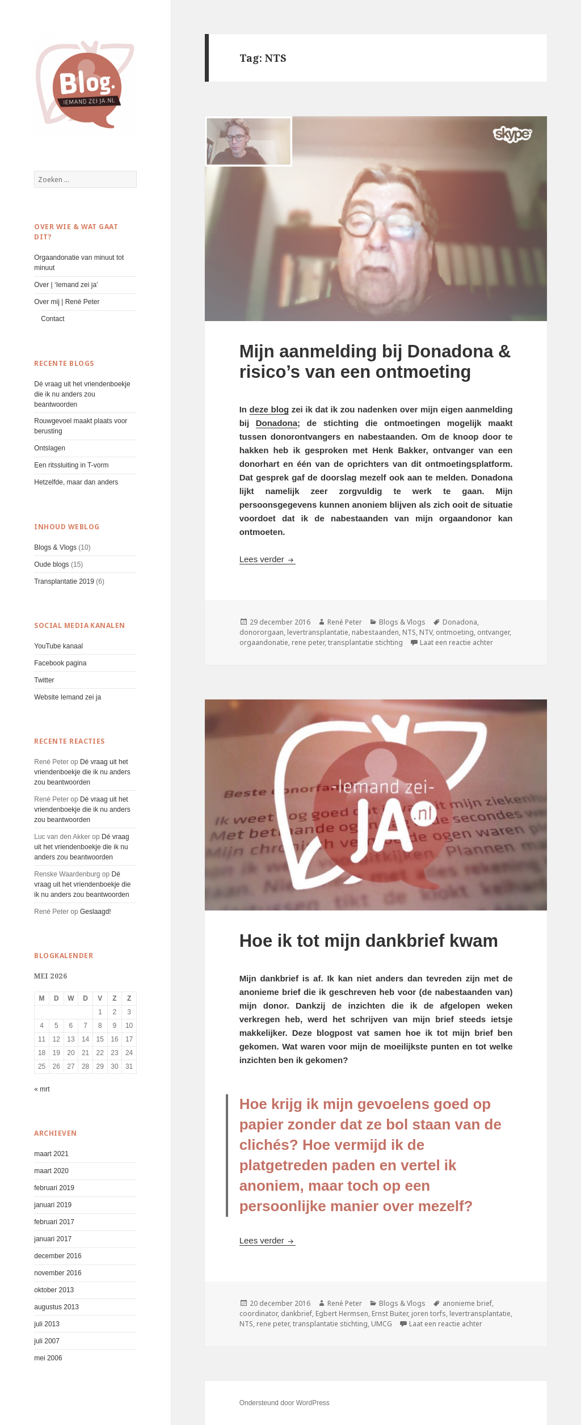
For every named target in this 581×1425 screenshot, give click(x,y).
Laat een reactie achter (456, 642)
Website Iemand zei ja (67, 697)
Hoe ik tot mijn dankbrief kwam (368, 941)
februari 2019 (54, 1188)
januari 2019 (52, 1205)
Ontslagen (49, 448)
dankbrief (296, 1313)
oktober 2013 (54, 1290)
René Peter (344, 622)
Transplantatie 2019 (64, 581)
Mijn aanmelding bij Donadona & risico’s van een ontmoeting (375, 362)
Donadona (276, 423)
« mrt (41, 1089)
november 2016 (57, 1273)
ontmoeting (455, 632)
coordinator (258, 1313)
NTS (409, 632)
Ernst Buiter (390, 1313)
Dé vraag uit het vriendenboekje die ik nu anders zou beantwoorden (82, 394)
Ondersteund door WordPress (284, 1403)
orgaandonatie (263, 642)
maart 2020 (51, 1171)
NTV (425, 632)
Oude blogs (51, 564)
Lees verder (267, 559)
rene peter (308, 642)
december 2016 (57, 1256)
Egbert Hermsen (341, 1313)
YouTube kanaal (58, 646)
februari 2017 (54, 1222)
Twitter (44, 680)
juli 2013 (47, 1324)
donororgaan (261, 632)
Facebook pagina (60, 663)
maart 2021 (51, 1154)
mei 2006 (48, 1358)
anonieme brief (467, 1303)
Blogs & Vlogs (55, 547)
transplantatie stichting (365, 642)
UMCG (381, 1324)
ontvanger (493, 632)
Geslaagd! (95, 912)
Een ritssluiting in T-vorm (71, 465)
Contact (52, 319)
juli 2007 (47, 1341)
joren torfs (428, 1313)
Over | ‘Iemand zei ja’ (66, 285)
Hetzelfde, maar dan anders (76, 482)
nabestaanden (375, 632)
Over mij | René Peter (66, 302)
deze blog (269, 409)
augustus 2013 (56, 1307)
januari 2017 (52, 1239)
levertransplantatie (317, 632)
